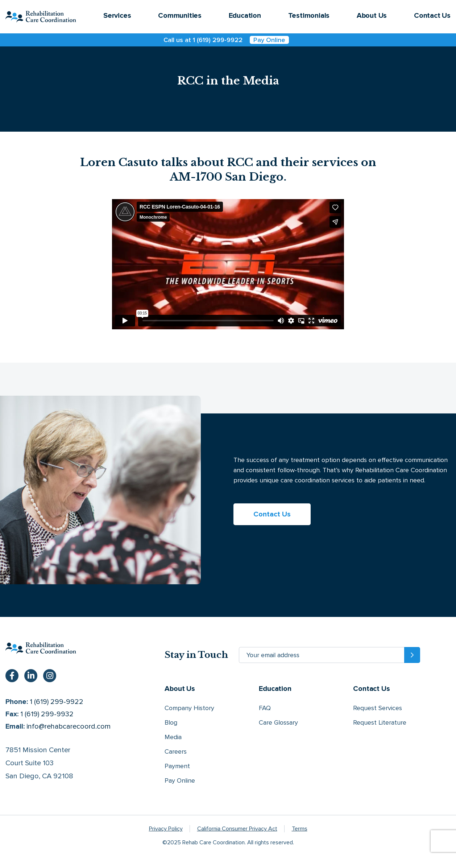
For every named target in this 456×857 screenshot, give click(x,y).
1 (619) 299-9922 (56, 701)
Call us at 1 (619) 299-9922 (202, 40)
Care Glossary (278, 722)
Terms (299, 828)
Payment (177, 766)
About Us (372, 15)
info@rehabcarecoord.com (68, 726)
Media (173, 737)
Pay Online (269, 40)
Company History (189, 708)
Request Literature (379, 722)
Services (117, 15)
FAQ (265, 708)
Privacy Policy (166, 828)
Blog (171, 722)
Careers (176, 751)
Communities (180, 15)
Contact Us (432, 15)
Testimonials (309, 15)
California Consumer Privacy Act (237, 828)
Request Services (377, 708)
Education (245, 15)
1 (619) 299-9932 (47, 714)
